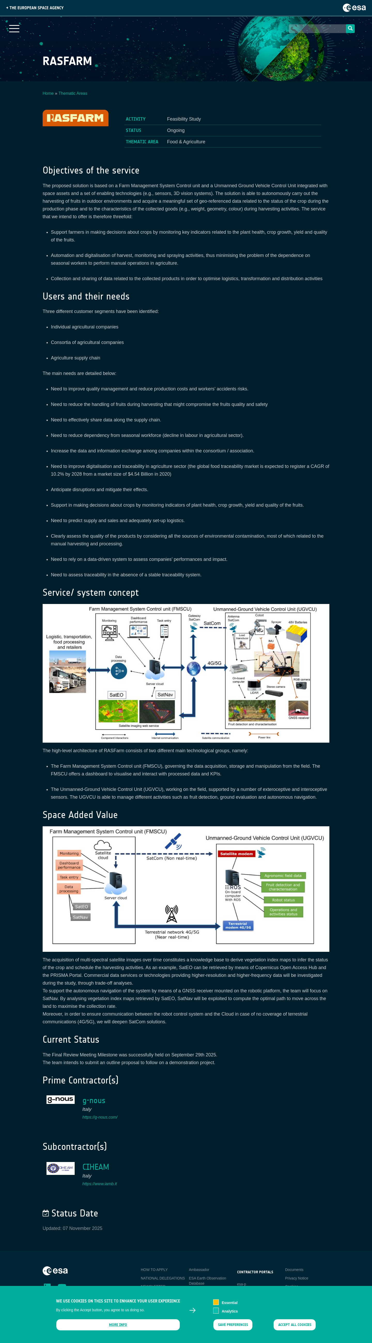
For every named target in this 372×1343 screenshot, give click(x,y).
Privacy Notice (296, 1278)
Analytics (230, 1314)
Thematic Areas (73, 93)
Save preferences (233, 1328)
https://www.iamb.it (99, 1184)
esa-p (241, 1284)
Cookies (291, 1286)
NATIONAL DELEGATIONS (163, 1278)
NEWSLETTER (153, 1286)
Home (48, 93)
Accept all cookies (294, 1328)
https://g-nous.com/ (100, 1117)
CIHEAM (95, 1167)
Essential (229, 1306)
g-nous (93, 1100)
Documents (294, 1270)
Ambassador (199, 1270)
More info (118, 1328)
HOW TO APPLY (154, 1270)
